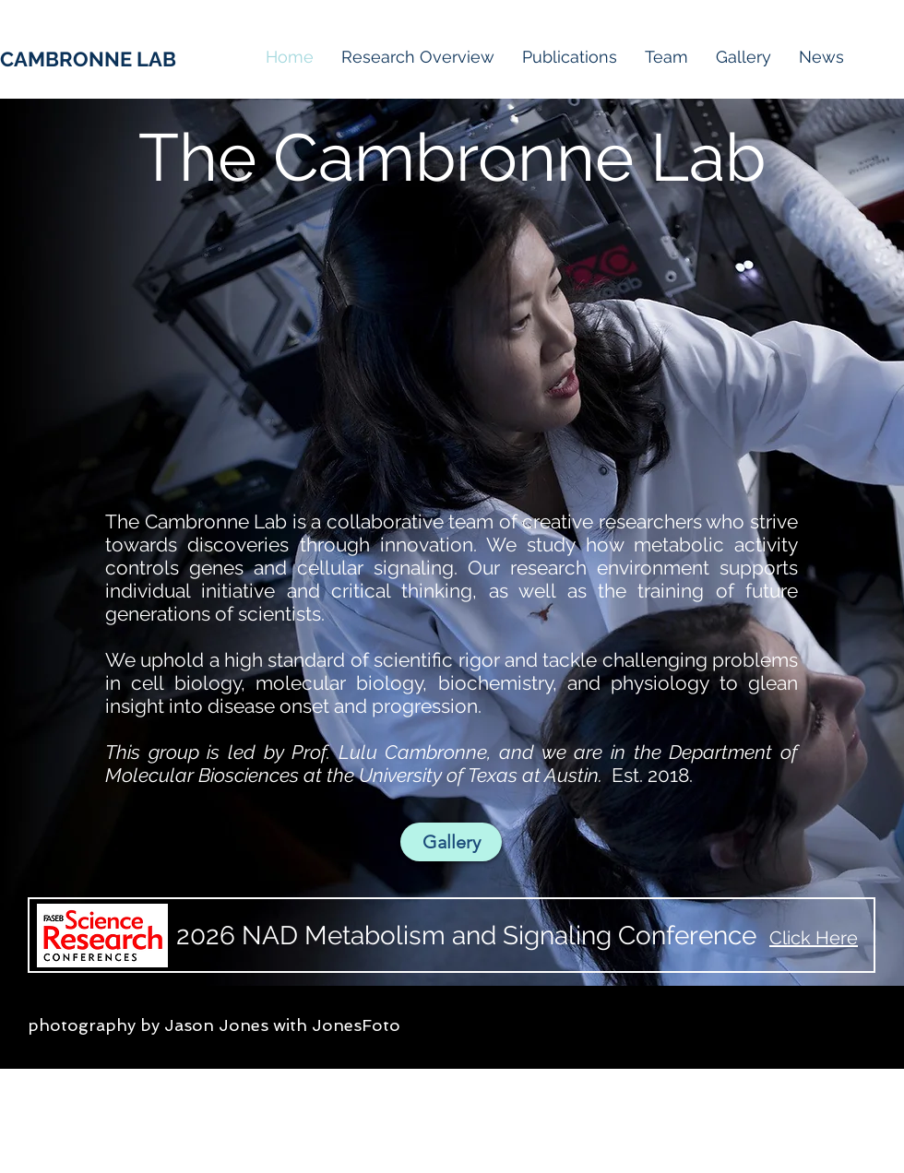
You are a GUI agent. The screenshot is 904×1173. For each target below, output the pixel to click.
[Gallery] (451, 842)
